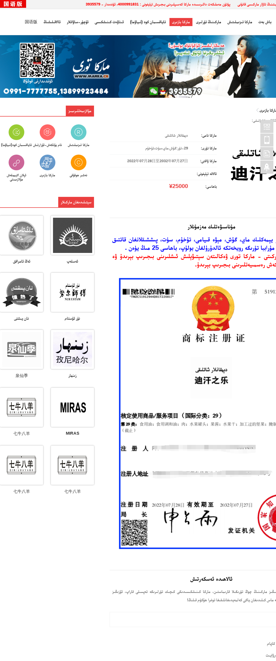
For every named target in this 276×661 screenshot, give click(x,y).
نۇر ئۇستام (72, 318)
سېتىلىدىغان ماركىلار (76, 202)
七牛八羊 (21, 433)
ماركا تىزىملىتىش (239, 22)
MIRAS (72, 433)
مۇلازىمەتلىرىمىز (79, 110)
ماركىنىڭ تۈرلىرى (208, 22)
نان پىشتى (21, 318)
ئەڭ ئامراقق (21, 261)
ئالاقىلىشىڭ (52, 22)
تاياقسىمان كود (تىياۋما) (148, 22)
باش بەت (265, 22)
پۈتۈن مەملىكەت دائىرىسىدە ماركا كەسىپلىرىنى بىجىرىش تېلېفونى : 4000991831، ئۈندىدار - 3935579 (158, 4)
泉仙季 (21, 375)
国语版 (31, 22)
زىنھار (72, 375)
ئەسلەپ (72, 261)
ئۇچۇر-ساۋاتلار (78, 22)
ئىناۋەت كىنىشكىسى (109, 22)
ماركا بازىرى (181, 22)
